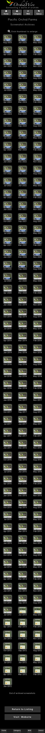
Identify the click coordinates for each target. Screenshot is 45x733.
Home (4, 730)
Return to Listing (22, 709)
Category (17, 730)
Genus (40, 730)
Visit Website (22, 717)
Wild (29, 730)
